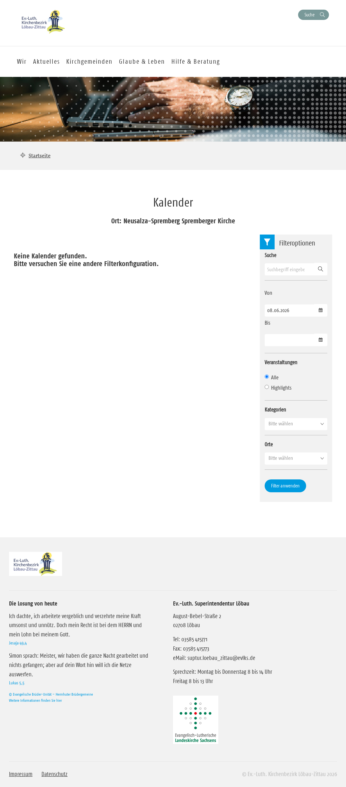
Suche (309, 15)
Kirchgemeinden (89, 61)
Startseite (39, 155)
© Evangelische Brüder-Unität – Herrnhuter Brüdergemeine (51, 694)
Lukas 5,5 (16, 683)
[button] (296, 424)
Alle (271, 377)
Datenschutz (54, 774)
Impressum (20, 774)
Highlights (278, 387)
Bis (267, 322)
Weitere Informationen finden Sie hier (35, 700)
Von (268, 292)
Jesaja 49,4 (18, 643)
